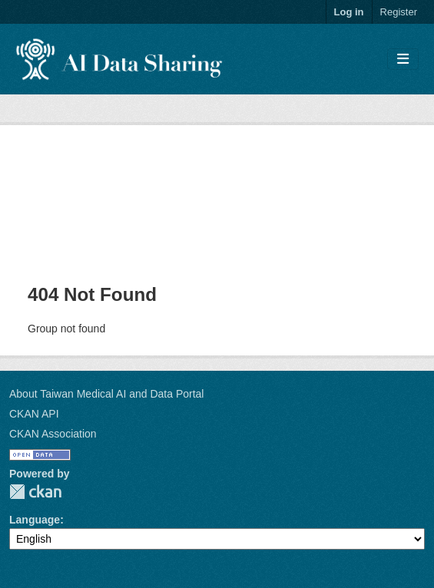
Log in (349, 12)
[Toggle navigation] (403, 59)
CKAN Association (53, 434)
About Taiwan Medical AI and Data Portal (106, 394)
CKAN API (34, 414)
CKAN (35, 492)
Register (398, 12)
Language (34, 520)
